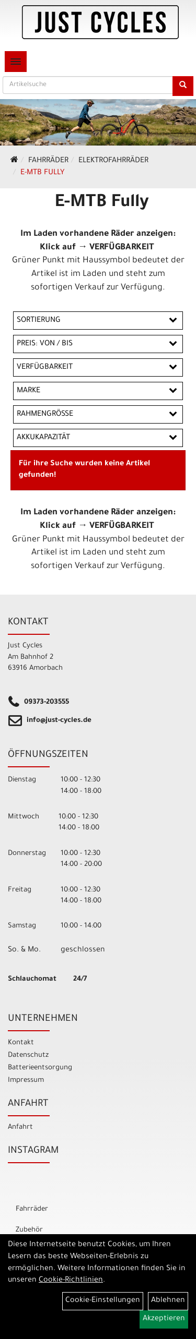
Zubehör (29, 1230)
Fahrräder (48, 161)
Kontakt (21, 1043)
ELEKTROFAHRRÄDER (113, 161)
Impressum (26, 1080)
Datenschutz (28, 1055)
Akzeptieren (164, 1319)
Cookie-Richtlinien (71, 1280)
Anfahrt (20, 1127)
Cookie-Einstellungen (102, 1301)
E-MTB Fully (42, 173)
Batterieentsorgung (40, 1068)
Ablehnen (168, 1301)
